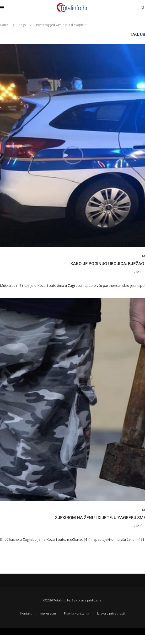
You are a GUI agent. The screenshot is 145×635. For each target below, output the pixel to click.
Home (4, 25)
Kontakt (26, 613)
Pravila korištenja (76, 613)
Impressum (48, 613)
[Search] (142, 8)
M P (139, 271)
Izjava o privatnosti (111, 613)
